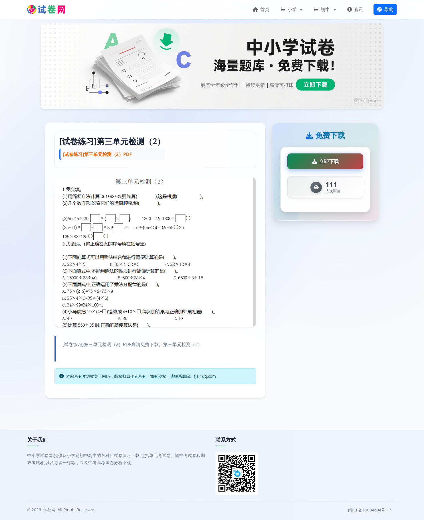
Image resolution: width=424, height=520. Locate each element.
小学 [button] (289, 9)
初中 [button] (322, 9)
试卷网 (49, 509)
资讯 (355, 9)
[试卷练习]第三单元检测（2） (112, 141)
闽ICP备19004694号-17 (370, 510)
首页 (261, 9)
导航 (385, 9)
